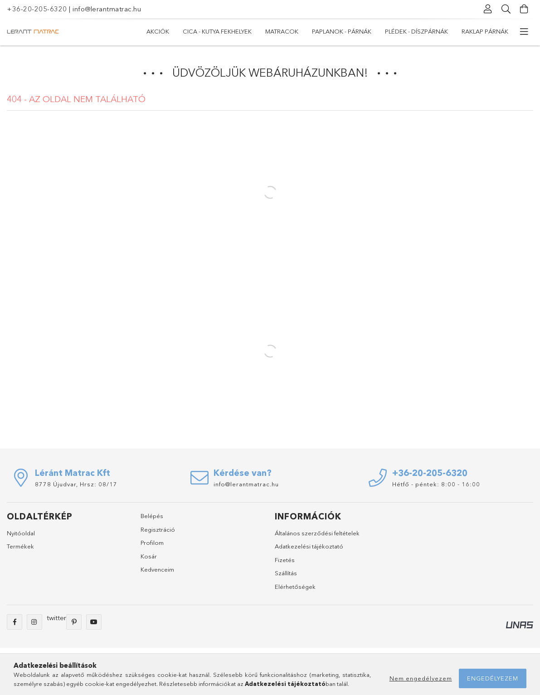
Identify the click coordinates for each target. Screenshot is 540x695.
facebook (14, 622)
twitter (56, 617)
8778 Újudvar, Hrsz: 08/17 (76, 484)
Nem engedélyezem (420, 678)
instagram (34, 622)
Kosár (149, 556)
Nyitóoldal (21, 533)
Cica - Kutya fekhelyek (217, 31)
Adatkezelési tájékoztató (309, 546)
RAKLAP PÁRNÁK (485, 31)
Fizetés (285, 559)
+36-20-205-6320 (37, 9)
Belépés (152, 515)
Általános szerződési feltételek (317, 533)
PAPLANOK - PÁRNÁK (341, 31)
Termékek (20, 546)
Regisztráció (158, 529)
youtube (94, 622)
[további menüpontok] (524, 32)
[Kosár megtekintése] (524, 9)
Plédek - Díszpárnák (416, 31)
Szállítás (286, 573)
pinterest (74, 622)
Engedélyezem (492, 678)
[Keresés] (506, 9)
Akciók (157, 31)
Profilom (152, 542)
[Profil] (488, 9)
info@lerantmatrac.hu (107, 9)
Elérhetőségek (295, 586)
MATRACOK (281, 31)
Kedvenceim (157, 569)
